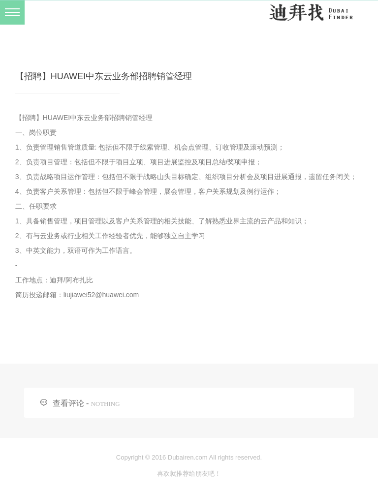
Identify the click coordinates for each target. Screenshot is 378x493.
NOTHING (105, 403)
